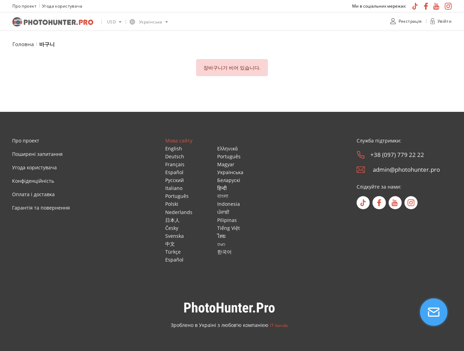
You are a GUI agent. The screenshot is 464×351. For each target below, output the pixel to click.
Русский (174, 180)
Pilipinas (227, 220)
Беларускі (228, 180)
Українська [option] (150, 22)
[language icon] (132, 21)
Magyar (225, 164)
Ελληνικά (227, 148)
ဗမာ (221, 244)
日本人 (172, 220)
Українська (230, 172)
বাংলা (222, 196)
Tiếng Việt (228, 228)
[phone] (361, 155)
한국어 (224, 251)
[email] (361, 170)
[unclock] (432, 21)
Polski (171, 204)
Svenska (174, 236)
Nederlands (178, 212)
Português (177, 196)
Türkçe (173, 251)
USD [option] (111, 22)
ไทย (221, 236)
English (173, 148)
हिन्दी (222, 188)
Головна (23, 44)
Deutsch (174, 156)
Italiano (173, 188)
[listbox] (113, 21)
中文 (170, 244)
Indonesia (228, 204)
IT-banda (279, 325)
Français (174, 164)
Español (174, 172)
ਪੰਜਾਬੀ (223, 212)
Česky (171, 228)
